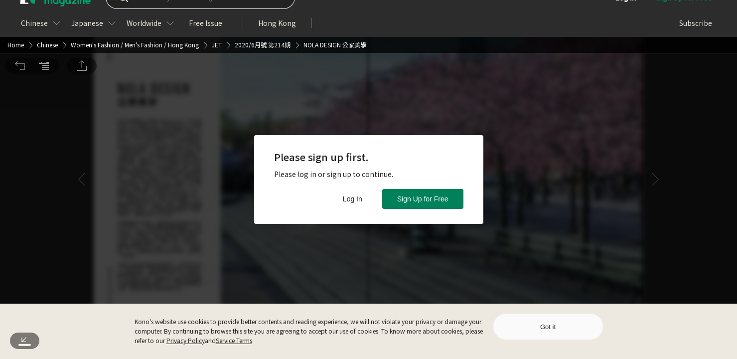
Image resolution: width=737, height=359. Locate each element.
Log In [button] (352, 199)
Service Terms (234, 340)
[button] (20, 14)
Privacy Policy (185, 340)
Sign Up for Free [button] (422, 199)
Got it (548, 327)
